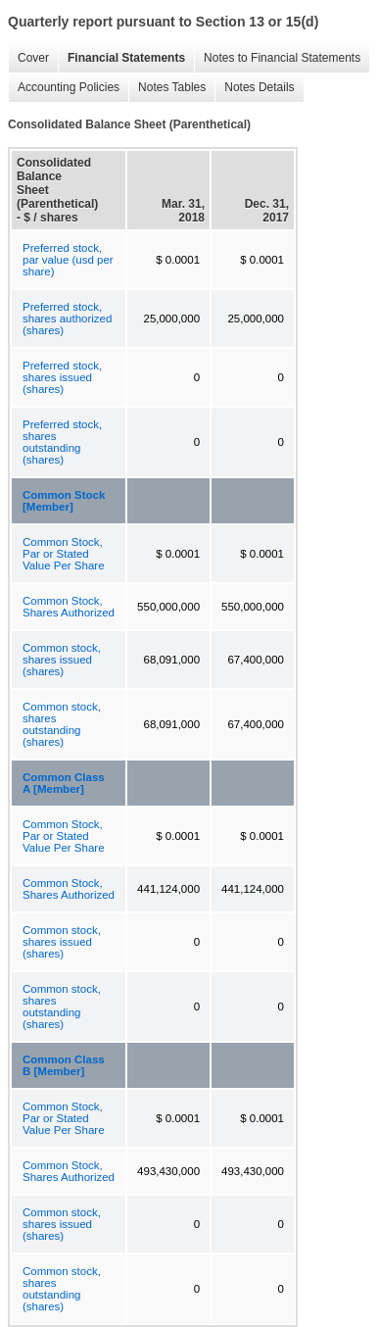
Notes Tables (167, 87)
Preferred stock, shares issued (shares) (62, 377)
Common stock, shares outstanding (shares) (62, 724)
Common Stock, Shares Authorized (69, 606)
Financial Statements (121, 58)
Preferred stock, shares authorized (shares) (67, 318)
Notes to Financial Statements (277, 58)
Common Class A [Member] (64, 783)
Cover (28, 58)
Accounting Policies (63, 87)
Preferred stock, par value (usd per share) (68, 259)
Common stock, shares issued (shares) (62, 659)
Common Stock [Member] (64, 501)
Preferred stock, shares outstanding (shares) (62, 442)
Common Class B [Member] (64, 1065)
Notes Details (254, 87)
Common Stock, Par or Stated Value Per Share (64, 553)
